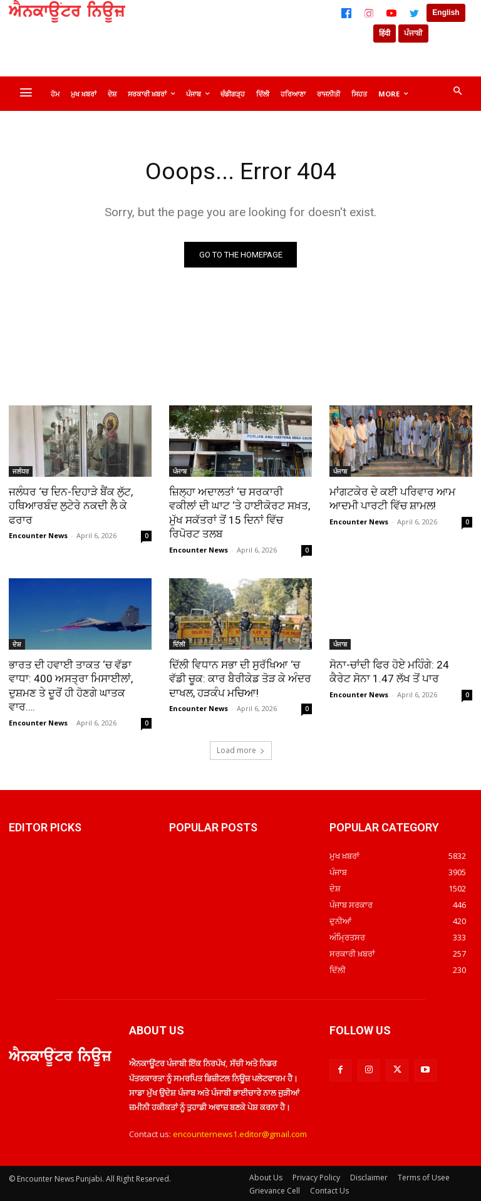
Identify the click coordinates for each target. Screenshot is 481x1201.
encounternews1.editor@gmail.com (240, 1132)
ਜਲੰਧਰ (21, 471)
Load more (241, 748)
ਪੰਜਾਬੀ (413, 33)
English (445, 12)
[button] (457, 91)
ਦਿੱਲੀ (179, 643)
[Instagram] (369, 13)
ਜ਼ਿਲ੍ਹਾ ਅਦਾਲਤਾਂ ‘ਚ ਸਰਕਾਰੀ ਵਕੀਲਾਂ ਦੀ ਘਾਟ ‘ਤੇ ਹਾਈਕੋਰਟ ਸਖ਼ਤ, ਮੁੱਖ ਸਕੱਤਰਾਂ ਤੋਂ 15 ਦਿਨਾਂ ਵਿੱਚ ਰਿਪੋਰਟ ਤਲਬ (239, 512)
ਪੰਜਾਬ (180, 471)
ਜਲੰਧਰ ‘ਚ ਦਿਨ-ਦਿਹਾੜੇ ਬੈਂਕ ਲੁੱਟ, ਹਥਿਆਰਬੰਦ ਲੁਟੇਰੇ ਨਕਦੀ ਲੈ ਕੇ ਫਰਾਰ (71, 506)
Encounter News (38, 535)
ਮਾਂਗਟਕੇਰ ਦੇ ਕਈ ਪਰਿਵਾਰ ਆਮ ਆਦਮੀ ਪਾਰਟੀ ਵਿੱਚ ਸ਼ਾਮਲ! (392, 499)
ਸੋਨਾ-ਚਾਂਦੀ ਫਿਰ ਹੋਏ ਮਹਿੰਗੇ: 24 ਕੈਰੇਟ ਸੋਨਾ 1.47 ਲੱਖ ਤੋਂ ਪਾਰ (389, 671)
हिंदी (384, 33)
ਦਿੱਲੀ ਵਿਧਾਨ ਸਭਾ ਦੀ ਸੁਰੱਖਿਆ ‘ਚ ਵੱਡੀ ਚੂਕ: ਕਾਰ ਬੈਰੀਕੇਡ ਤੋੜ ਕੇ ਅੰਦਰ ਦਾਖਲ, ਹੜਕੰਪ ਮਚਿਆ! (240, 678)
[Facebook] (346, 13)
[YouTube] (391, 13)
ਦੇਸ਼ (17, 643)
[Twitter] (414, 13)
